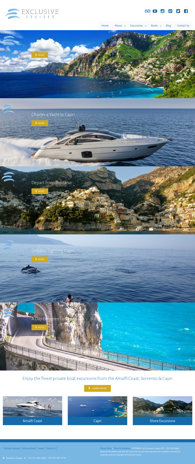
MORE (40, 55)
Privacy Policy (106, 448)
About (116, 25)
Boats (153, 25)
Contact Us (183, 25)
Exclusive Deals (28, 448)
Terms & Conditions (122, 448)
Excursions (135, 25)
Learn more (97, 388)
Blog (168, 25)
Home (103, 25)
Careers (41, 448)
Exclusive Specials (12, 448)
